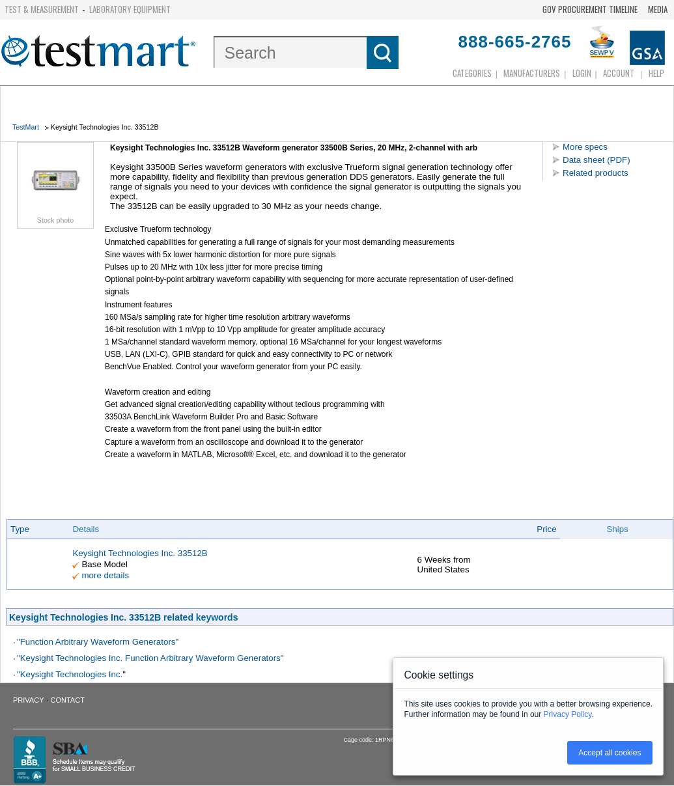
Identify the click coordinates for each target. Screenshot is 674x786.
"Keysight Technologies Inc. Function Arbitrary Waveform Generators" (150, 658)
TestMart (25, 127)
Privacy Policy (568, 714)
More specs (585, 147)
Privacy (28, 700)
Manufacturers (531, 72)
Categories (472, 72)
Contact (68, 700)
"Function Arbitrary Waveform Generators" (97, 642)
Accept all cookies (609, 752)
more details (105, 575)
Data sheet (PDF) (596, 160)
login (581, 72)
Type (19, 529)
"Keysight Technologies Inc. (69, 674)
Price (546, 529)
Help (656, 72)
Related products (595, 173)
